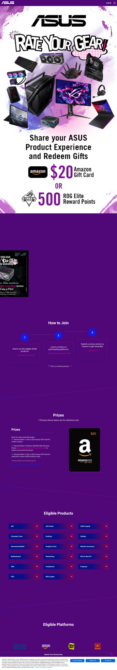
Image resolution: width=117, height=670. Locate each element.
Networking (50, 556)
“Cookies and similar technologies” (44, 667)
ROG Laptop (50, 577)
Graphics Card (51, 546)
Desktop (49, 536)
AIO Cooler (50, 526)
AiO (12, 526)
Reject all (93, 660)
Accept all (108, 660)
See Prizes (93, 319)
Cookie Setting (77, 660)
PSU (12, 577)
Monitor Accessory (87, 546)
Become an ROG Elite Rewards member (31, 448)
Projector (83, 567)
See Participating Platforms (59, 325)
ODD (12, 567)
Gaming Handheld (17, 546)
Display (83, 536)
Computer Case (16, 536)
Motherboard (16, 556)
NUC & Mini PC (85, 556)
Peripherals (50, 567)
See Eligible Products (25, 333)
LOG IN (108, 3)
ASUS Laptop (85, 526)
